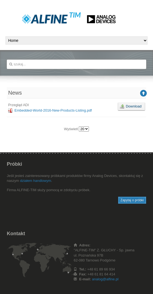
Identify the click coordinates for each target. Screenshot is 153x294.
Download (134, 106)
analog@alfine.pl (105, 279)
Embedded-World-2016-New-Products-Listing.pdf (53, 110)
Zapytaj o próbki (132, 200)
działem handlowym (35, 181)
